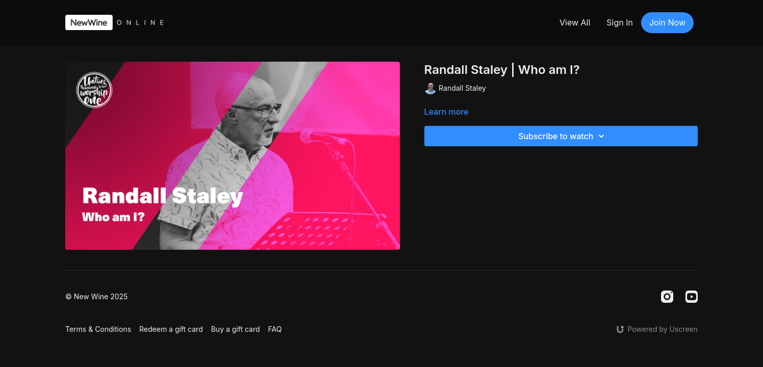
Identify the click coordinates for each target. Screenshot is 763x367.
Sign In (619, 22)
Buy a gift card (235, 329)
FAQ (275, 329)
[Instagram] (667, 297)
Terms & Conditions (98, 329)
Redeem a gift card (171, 329)
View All (574, 22)
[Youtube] (691, 297)
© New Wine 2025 (96, 296)
